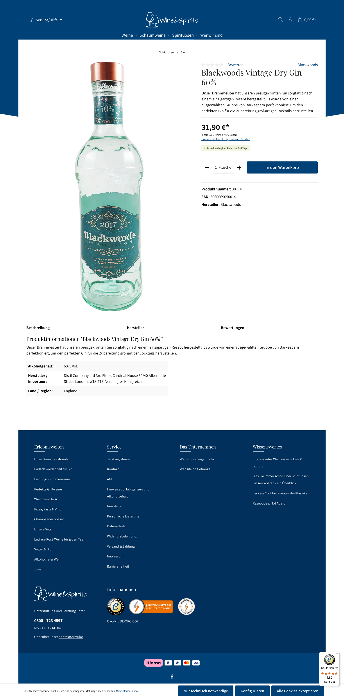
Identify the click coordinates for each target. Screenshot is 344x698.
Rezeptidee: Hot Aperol (269, 503)
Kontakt (113, 469)
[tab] (74, 328)
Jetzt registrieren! (120, 459)
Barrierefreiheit (118, 566)
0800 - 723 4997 (48, 620)
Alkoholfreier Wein (47, 559)
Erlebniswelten (49, 447)
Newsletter (115, 506)
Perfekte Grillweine (48, 489)
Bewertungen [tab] (232, 327)
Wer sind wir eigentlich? (197, 459)
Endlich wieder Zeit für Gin (53, 469)
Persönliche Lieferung (123, 516)
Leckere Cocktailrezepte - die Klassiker (280, 493)
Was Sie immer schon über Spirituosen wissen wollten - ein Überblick (281, 479)
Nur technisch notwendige (206, 690)
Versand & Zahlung (121, 546)
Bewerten (236, 64)
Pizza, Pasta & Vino (47, 509)
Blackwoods (307, 64)
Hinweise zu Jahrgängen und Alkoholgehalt (128, 493)
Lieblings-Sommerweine (52, 479)
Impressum (115, 556)
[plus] (239, 167)
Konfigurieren (252, 690)
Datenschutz (116, 526)
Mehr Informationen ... (128, 691)
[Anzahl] (216, 167)
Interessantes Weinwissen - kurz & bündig (277, 462)
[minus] (207, 167)
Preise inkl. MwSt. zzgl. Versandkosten (225, 139)
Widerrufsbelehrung (121, 536)
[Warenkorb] (307, 19)
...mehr (39, 569)
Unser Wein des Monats (51, 459)
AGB (110, 479)
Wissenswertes (267, 447)
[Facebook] (172, 678)
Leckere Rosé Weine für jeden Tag (58, 539)
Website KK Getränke (195, 469)
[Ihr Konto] (290, 19)
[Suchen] (280, 19)
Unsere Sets (42, 529)
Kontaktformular (71, 637)
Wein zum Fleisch (47, 499)
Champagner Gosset (49, 519)
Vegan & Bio (43, 549)
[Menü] (337, 654)
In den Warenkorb (282, 167)
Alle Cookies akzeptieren (297, 690)
